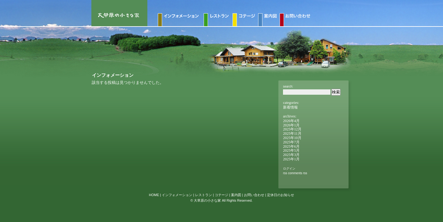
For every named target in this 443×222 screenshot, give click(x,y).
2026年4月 (291, 121)
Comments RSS (297, 173)
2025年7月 (291, 142)
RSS (285, 173)
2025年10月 (292, 138)
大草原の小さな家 (207, 200)
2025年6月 (291, 146)
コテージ (221, 195)
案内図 (236, 195)
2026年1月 (291, 125)
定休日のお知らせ (280, 195)
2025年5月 (291, 150)
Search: (288, 86)
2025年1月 (291, 159)
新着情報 (290, 107)
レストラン (203, 195)
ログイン (289, 168)
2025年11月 (292, 133)
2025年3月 (291, 155)
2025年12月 (292, 129)
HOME (154, 195)
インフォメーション (177, 195)
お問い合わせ (254, 195)
